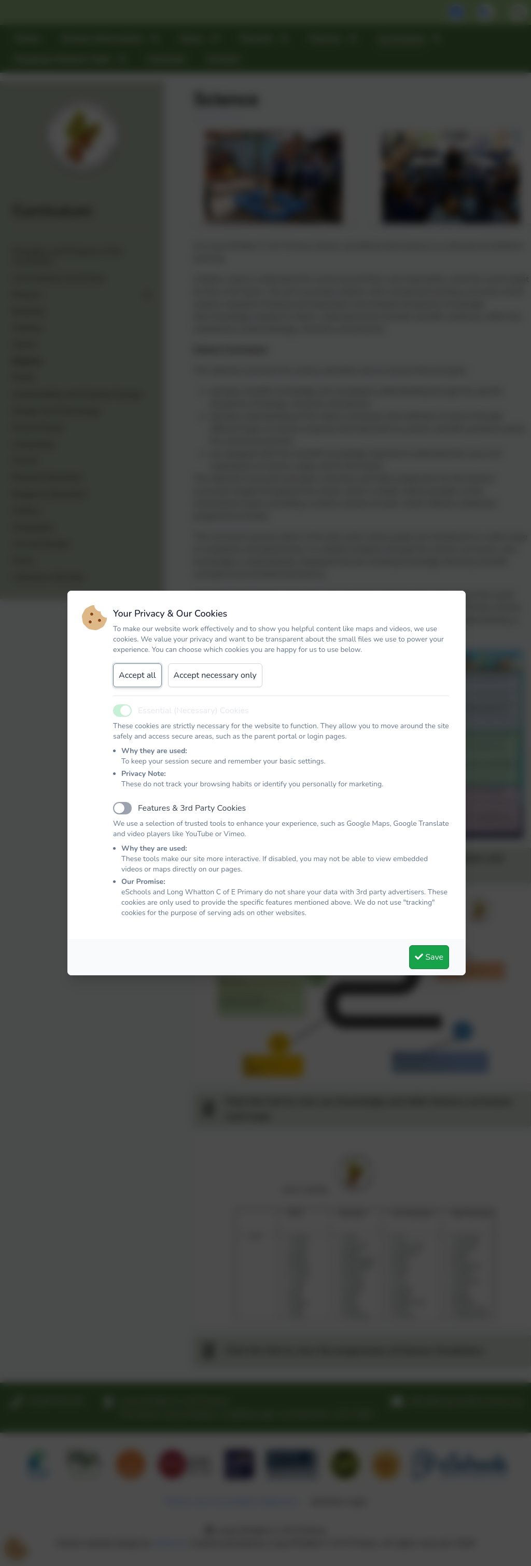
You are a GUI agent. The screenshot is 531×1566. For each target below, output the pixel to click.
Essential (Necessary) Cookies (193, 710)
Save (429, 957)
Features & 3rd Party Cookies (192, 808)
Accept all (137, 675)
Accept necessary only (215, 675)
